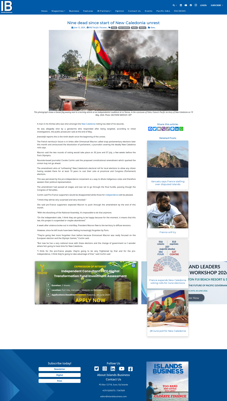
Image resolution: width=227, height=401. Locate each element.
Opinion (119, 11)
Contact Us (134, 11)
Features (88, 11)
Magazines (58, 11)
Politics (134, 28)
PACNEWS (180, 11)
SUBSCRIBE (216, 5)
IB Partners (103, 11)
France (114, 28)
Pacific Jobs (163, 11)
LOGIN (203, 5)
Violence (142, 28)
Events (149, 11)
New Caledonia (124, 28)
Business (74, 11)
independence (112, 194)
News (44, 11)
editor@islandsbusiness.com (113, 396)
